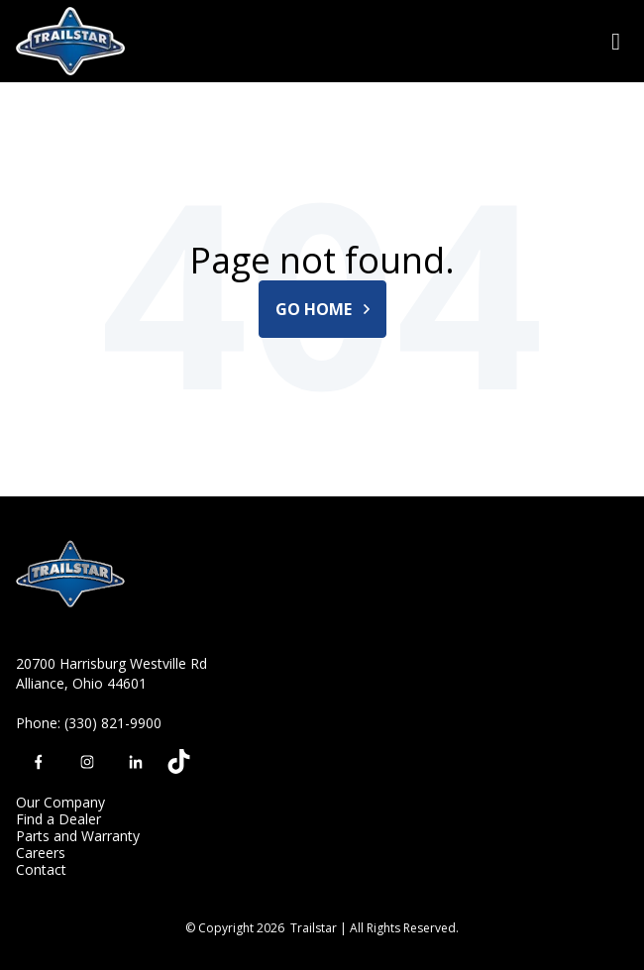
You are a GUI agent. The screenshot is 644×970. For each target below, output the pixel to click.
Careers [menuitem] (40, 852)
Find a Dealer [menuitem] (58, 818)
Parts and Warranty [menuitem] (78, 835)
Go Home (322, 309)
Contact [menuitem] (41, 869)
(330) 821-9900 (112, 722)
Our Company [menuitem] (60, 802)
